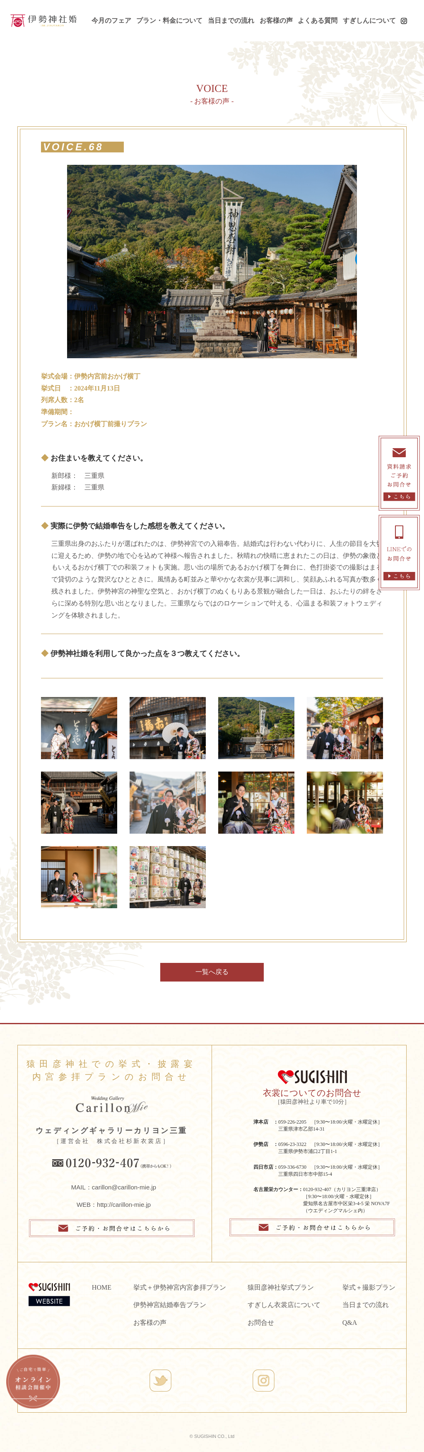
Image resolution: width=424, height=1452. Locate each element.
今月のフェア (111, 20)
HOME (101, 1287)
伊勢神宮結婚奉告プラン (169, 1304)
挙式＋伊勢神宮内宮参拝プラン (179, 1287)
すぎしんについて (369, 20)
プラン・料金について (169, 20)
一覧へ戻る (212, 971)
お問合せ (261, 1322)
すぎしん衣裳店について (284, 1304)
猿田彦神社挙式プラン (281, 1287)
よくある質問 (317, 20)
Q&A (349, 1322)
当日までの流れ (231, 20)
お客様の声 (276, 20)
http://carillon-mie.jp (124, 1204)
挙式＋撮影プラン (368, 1287)
